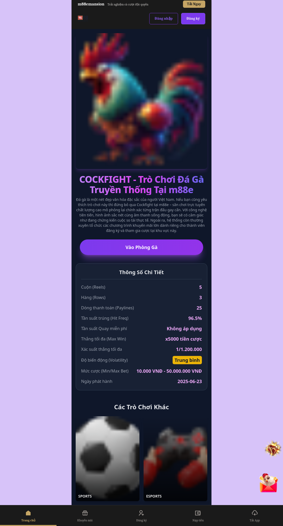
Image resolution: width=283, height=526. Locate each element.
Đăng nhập (164, 18)
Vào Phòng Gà (141, 247)
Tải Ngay (194, 4)
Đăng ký (193, 18)
